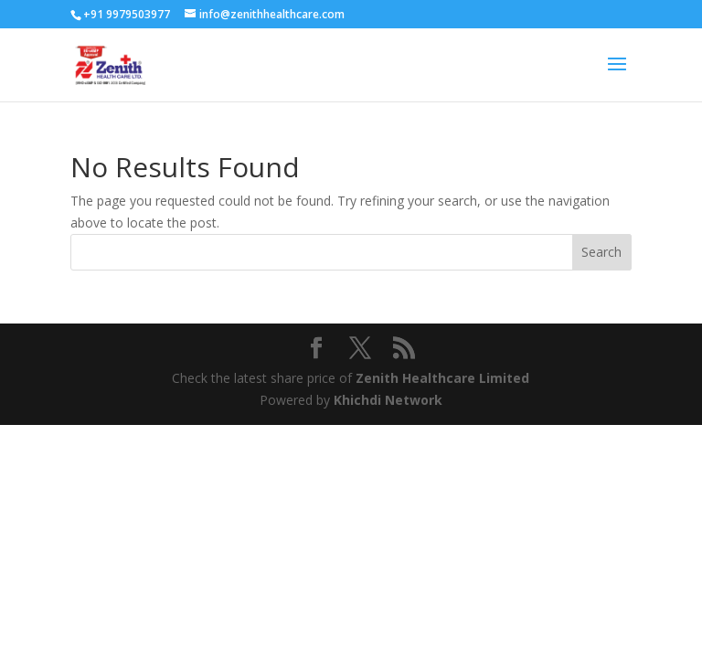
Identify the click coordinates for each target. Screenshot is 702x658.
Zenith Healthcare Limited (442, 378)
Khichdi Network (388, 400)
